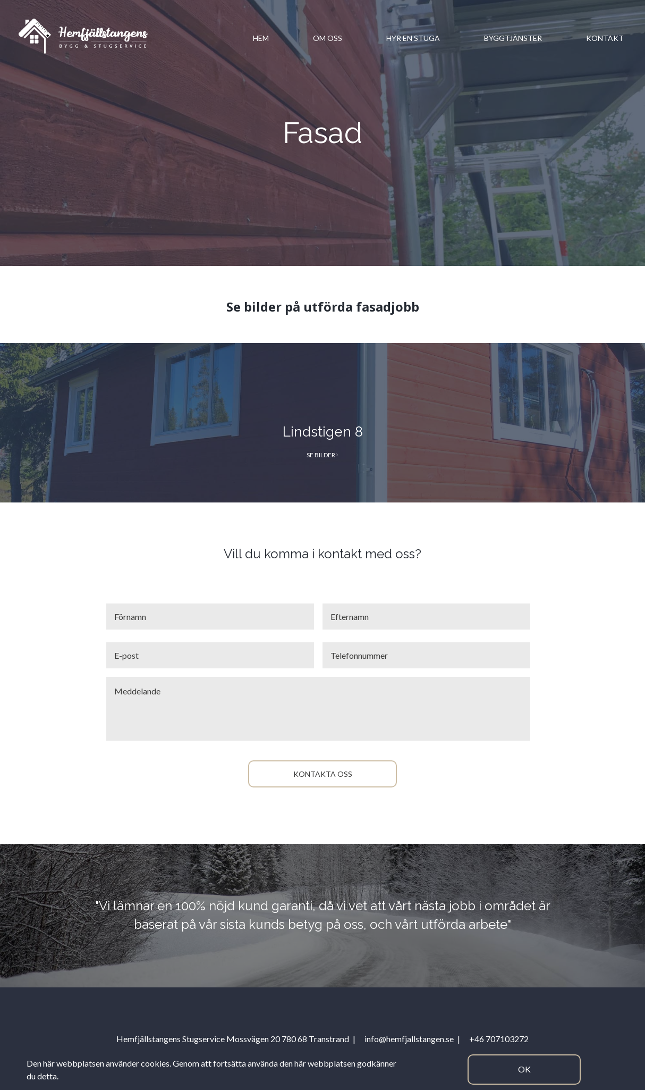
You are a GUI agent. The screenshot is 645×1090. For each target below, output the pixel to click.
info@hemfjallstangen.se (409, 1039)
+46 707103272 (499, 1039)
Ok (524, 1069)
